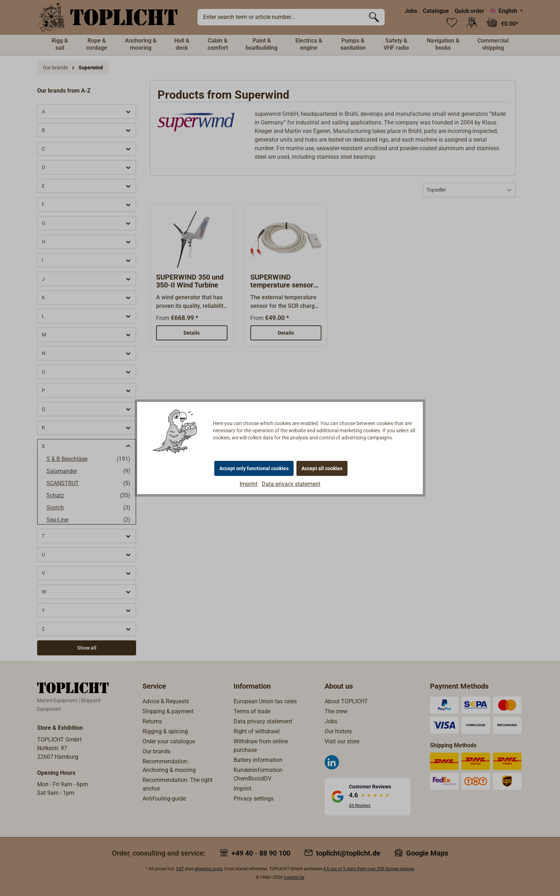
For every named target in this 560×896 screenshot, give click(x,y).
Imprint (249, 484)
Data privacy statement (291, 484)
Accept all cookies (321, 468)
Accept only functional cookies (254, 468)
